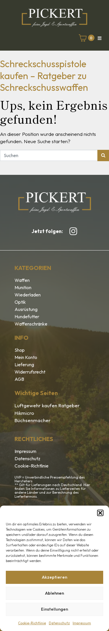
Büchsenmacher (33, 420)
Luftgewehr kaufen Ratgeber (47, 405)
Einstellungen (54, 609)
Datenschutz (59, 623)
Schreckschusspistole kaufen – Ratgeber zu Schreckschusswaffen (44, 75)
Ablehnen (54, 593)
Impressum (82, 623)
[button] (100, 513)
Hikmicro (24, 413)
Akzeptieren (54, 577)
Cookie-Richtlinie (32, 623)
